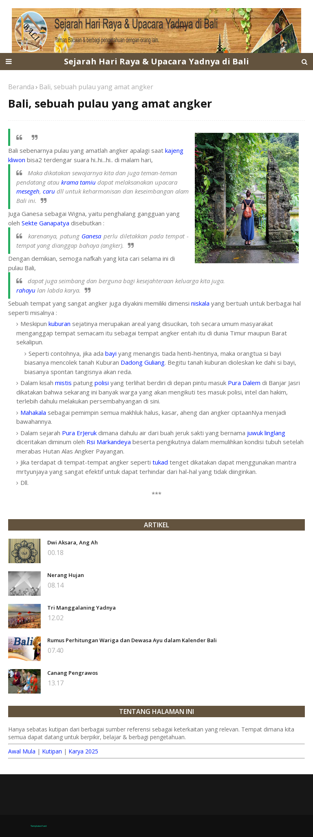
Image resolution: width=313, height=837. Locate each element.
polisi (102, 383)
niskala (200, 303)
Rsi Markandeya (108, 442)
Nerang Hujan (65, 575)
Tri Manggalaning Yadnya (81, 607)
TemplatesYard (38, 826)
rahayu (25, 290)
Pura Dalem (244, 383)
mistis (63, 383)
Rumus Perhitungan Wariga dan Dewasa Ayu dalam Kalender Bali (132, 640)
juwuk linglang (266, 433)
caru (49, 191)
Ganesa (91, 236)
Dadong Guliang (143, 362)
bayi (111, 353)
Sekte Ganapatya (45, 223)
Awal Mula (21, 751)
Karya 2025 (83, 751)
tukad (160, 462)
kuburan (59, 323)
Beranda (21, 86)
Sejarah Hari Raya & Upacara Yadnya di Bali (156, 61)
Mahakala (33, 412)
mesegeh (28, 191)
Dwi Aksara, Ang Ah (72, 542)
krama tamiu (78, 182)
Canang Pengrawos (72, 672)
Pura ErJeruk (79, 433)
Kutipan (52, 751)
